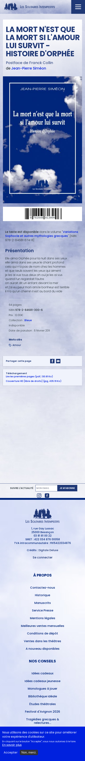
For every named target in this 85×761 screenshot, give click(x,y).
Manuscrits (42, 603)
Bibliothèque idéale (42, 696)
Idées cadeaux (42, 673)
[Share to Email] (58, 361)
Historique (42, 595)
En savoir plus (12, 746)
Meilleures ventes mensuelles (42, 626)
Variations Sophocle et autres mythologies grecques (41, 234)
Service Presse (42, 610)
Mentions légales (42, 618)
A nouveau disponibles (42, 649)
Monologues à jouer (42, 689)
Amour (16, 345)
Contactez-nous (42, 588)
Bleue (28, 320)
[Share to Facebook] (52, 361)
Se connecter (43, 557)
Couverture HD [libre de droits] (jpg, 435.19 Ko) (34, 381)
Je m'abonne (67, 488)
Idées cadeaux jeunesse (42, 681)
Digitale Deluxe (48, 550)
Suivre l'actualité (21, 488)
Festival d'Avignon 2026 (42, 711)
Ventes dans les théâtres (42, 641)
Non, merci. (29, 753)
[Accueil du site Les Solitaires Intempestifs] (42, 7)
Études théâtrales (42, 704)
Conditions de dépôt (42, 633)
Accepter (11, 753)
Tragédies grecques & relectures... (42, 721)
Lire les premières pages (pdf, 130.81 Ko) (29, 376)
